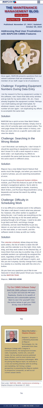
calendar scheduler (12, 242)
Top (21, 319)
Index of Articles (29, 19)
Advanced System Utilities (26, 180)
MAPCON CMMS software (17, 290)
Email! (38, 406)
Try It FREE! (21, 309)
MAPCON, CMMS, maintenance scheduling (24, 383)
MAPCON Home (21, 15)
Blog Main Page (13, 19)
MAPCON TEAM (12, 275)
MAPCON (15, 406)
